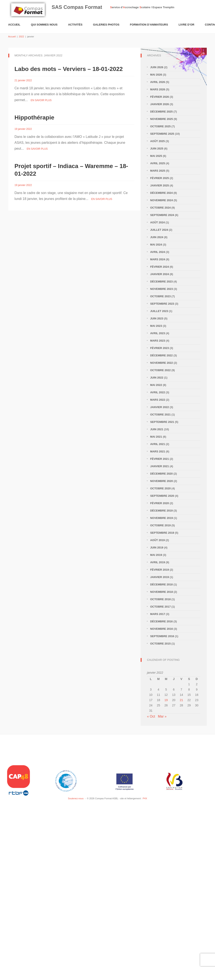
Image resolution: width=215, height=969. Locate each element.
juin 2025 (156, 148)
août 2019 (157, 540)
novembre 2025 (161, 119)
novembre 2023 (161, 288)
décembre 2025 (161, 111)
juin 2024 (156, 237)
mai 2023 (156, 325)
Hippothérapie (34, 117)
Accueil (14, 24)
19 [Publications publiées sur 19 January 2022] (166, 700)
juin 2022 (156, 377)
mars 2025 (157, 170)
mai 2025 (156, 155)
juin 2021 (156, 429)
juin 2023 (156, 318)
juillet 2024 (159, 229)
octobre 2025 (160, 126)
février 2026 (159, 96)
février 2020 (159, 503)
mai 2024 (156, 244)
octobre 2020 (160, 488)
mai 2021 (156, 436)
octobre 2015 (160, 643)
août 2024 (157, 222)
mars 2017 (157, 614)
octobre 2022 (160, 370)
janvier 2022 (159, 407)
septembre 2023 (162, 303)
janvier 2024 (159, 274)
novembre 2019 (161, 518)
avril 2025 (157, 163)
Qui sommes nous (44, 24)
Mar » (162, 716)
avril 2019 (157, 562)
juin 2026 (156, 67)
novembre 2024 (161, 200)
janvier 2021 (159, 466)
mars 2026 (157, 89)
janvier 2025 (159, 185)
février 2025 (159, 178)
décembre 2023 (161, 281)
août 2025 (157, 141)
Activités (75, 24)
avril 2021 (157, 444)
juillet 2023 (159, 311)
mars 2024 (157, 259)
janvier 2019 (159, 577)
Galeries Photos (106, 24)
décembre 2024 (161, 192)
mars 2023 (157, 340)
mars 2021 (157, 451)
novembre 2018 (161, 591)
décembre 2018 (161, 584)
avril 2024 (157, 252)
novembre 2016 (161, 628)
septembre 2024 (162, 215)
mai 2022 (156, 385)
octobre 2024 (160, 207)
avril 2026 (157, 82)
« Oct (151, 716)
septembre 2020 (162, 495)
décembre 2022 (161, 355)
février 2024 (159, 266)
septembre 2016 (162, 636)
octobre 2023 (160, 296)
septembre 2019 (162, 532)
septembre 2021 (162, 421)
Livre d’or (186, 24)
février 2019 (159, 569)
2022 (21, 36)
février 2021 (159, 458)
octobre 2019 (160, 525)
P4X (145, 798)
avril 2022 (157, 392)
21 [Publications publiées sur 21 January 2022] (181, 700)
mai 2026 (156, 74)
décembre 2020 (161, 473)
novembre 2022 (161, 362)
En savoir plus (41, 100)
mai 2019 (156, 554)
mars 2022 (157, 399)
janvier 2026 (159, 104)
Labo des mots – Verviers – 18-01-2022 (69, 69)
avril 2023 (157, 333)
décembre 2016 (161, 621)
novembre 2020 (161, 481)
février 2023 (159, 348)
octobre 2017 (160, 606)
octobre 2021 (160, 414)
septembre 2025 (162, 133)
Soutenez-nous (76, 798)
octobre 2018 (160, 599)
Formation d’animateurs (149, 24)
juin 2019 (156, 547)
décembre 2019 (161, 510)
